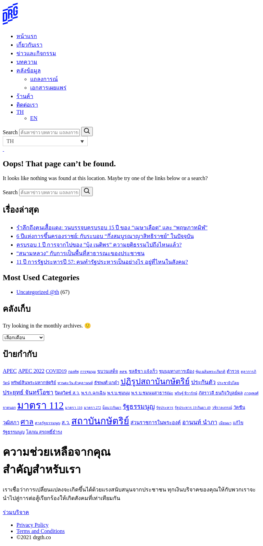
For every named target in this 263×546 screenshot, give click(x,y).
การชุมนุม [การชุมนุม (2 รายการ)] (88, 371)
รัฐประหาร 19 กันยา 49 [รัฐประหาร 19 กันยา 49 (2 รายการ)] (192, 408)
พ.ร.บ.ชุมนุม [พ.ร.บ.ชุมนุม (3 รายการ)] (118, 393)
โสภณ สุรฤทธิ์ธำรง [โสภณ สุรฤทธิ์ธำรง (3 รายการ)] (44, 432)
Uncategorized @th (37, 292)
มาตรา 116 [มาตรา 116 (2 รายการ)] (73, 408)
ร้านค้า (24, 96)
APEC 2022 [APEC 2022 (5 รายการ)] (31, 371)
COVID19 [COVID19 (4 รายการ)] (56, 371)
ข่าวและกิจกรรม (36, 53)
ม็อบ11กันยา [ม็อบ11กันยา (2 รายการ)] (111, 408)
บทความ (26, 62)
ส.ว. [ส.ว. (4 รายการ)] (66, 422)
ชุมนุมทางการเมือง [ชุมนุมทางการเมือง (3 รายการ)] (176, 371)
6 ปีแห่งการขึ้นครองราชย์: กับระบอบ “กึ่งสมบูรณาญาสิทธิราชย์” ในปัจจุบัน (105, 236)
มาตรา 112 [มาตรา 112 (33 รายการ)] (40, 405)
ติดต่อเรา (27, 105)
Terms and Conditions (40, 531)
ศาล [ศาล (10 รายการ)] (27, 422)
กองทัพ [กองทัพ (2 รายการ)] (73, 371)
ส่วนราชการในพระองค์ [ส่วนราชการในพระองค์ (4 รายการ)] (155, 422)
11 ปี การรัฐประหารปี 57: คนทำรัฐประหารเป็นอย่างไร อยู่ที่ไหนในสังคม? (102, 262)
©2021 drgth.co (33, 537)
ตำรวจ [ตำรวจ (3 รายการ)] (233, 371)
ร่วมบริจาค (16, 512)
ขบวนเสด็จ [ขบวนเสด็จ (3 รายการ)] (107, 371)
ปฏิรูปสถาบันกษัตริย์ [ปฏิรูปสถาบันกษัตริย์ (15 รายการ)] (155, 381)
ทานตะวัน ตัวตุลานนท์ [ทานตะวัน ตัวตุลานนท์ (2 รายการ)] (75, 383)
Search (10, 132)
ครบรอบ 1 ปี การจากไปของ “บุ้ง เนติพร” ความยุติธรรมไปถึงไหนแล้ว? (98, 245)
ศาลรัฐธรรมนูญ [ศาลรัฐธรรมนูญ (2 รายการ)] (47, 423)
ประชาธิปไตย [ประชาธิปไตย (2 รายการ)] (228, 383)
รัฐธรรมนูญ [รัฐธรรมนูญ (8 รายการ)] (139, 406)
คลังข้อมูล (28, 70)
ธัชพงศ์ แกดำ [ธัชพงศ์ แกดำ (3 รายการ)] (106, 382)
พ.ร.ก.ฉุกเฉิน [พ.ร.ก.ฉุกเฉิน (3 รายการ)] (93, 393)
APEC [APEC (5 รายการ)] (10, 371)
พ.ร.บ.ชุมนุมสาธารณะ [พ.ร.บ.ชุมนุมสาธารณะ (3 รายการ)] (152, 393)
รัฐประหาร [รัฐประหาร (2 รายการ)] (164, 408)
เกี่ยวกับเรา (29, 45)
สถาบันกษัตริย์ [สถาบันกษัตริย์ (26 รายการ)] (100, 421)
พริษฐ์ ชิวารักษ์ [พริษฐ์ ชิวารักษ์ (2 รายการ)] (186, 393)
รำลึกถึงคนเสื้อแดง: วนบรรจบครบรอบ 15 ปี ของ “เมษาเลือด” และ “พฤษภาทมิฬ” (112, 227)
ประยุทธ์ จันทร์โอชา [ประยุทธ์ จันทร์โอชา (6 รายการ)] (28, 392)
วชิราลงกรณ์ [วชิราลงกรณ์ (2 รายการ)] (222, 408)
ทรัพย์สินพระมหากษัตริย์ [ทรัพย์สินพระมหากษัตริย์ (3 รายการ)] (33, 382)
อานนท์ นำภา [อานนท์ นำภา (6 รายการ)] (199, 422)
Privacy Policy (32, 525)
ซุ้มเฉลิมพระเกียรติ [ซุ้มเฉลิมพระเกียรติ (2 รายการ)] (210, 371)
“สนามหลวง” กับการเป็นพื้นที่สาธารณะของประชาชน (80, 253)
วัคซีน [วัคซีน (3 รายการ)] (239, 407)
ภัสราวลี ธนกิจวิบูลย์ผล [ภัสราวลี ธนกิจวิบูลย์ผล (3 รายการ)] (220, 393)
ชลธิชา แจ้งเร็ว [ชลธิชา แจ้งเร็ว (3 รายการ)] (143, 371)
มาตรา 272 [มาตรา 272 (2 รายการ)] (92, 408)
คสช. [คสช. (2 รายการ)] (124, 371)
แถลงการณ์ (44, 79)
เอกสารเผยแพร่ (48, 88)
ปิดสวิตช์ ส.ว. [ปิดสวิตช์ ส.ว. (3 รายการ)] (67, 393)
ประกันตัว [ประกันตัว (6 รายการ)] (203, 382)
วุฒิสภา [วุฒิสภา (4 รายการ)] (11, 422)
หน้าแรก (26, 36)
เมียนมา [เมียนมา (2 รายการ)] (225, 423)
